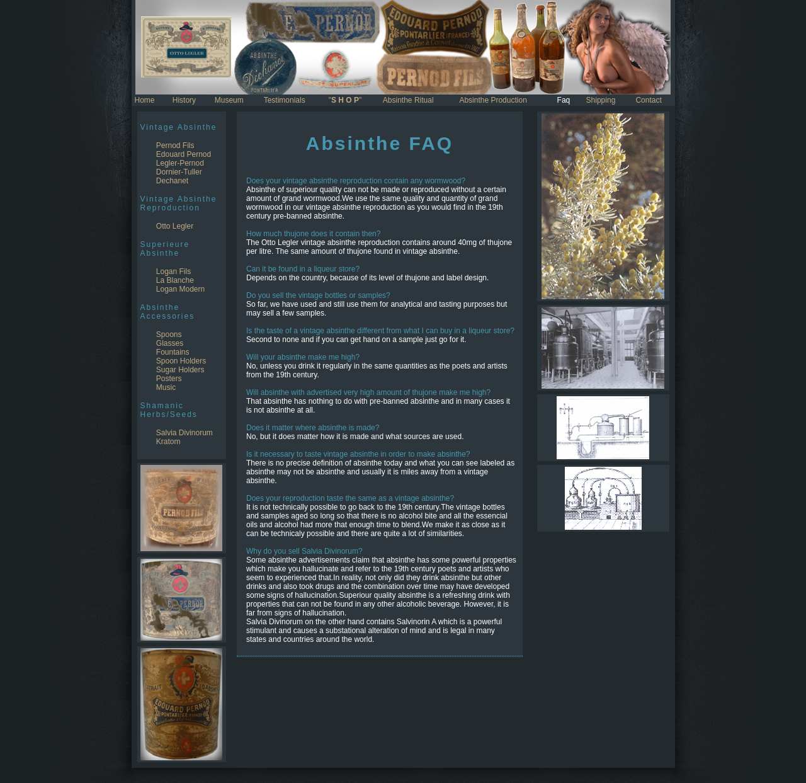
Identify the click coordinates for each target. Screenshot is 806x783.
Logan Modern (180, 289)
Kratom (168, 441)
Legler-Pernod (180, 163)
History (184, 100)
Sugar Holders (180, 369)
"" (345, 100)
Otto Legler (174, 226)
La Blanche (175, 280)
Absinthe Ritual (408, 100)
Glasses (169, 343)
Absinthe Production (492, 100)
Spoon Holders (181, 361)
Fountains (173, 352)
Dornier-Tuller (179, 172)
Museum (229, 100)
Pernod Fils (175, 145)
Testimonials (284, 100)
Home (145, 100)
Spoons (169, 334)
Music (166, 387)
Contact (648, 100)
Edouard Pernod (183, 154)
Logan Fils (173, 271)
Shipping (601, 100)
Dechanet (172, 180)
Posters (169, 378)
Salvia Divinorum (184, 432)
